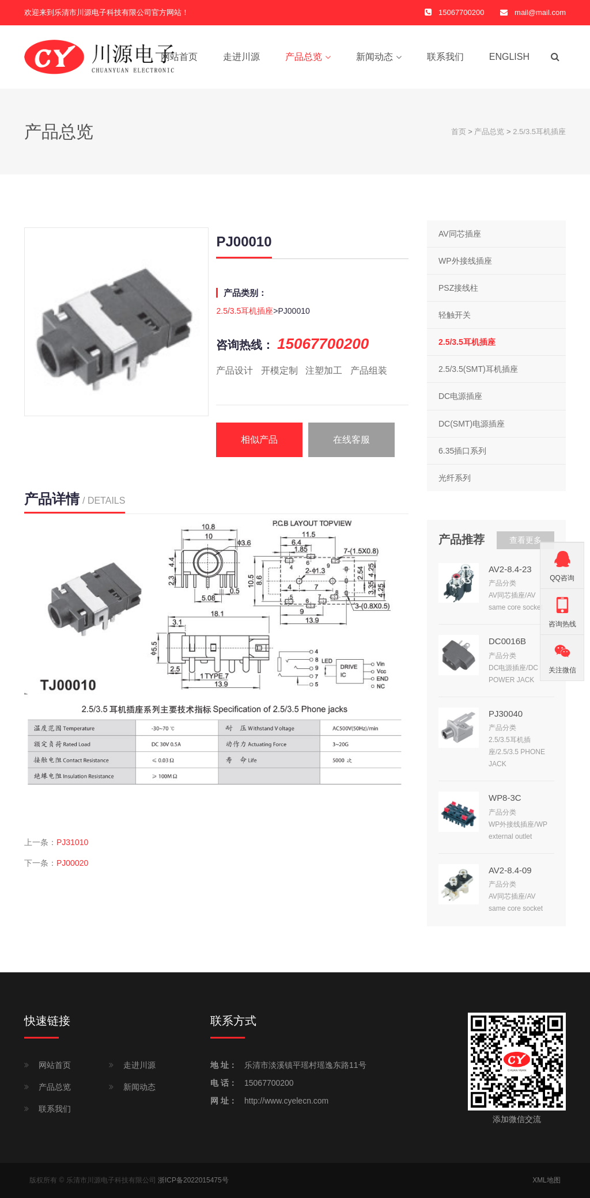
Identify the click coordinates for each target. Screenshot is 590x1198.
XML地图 (546, 1180)
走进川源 (241, 57)
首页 (458, 131)
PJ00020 (72, 863)
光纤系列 (454, 477)
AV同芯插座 (459, 233)
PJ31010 (72, 842)
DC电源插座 (460, 396)
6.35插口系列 (462, 450)
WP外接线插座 (465, 260)
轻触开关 (454, 315)
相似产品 (259, 439)
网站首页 (179, 57)
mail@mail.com (540, 12)
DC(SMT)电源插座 (471, 423)
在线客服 (351, 439)
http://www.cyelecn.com (286, 1100)
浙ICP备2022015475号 (193, 1180)
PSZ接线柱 (458, 287)
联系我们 (445, 57)
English (509, 57)
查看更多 (525, 540)
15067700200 (269, 1082)
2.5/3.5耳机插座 (539, 131)
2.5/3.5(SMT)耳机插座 (478, 369)
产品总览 (303, 57)
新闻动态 (374, 57)
